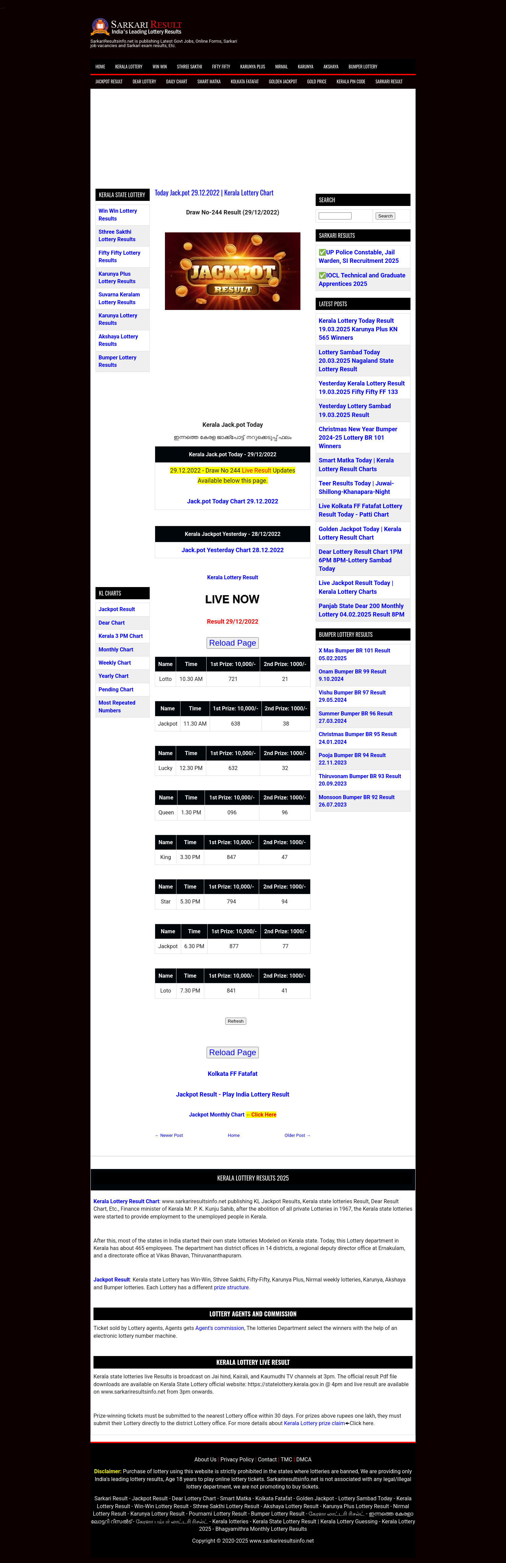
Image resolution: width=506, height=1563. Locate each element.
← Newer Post (169, 1135)
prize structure (231, 1287)
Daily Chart (176, 81)
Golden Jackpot (283, 81)
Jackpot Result (109, 81)
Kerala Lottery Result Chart (126, 1201)
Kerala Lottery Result (232, 577)
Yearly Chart (113, 676)
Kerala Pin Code (351, 81)
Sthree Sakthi (189, 66)
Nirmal (281, 66)
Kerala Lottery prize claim (314, 1423)
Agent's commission (219, 1328)
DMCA (304, 1459)
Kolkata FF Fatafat (233, 1073)
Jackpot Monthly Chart (217, 1114)
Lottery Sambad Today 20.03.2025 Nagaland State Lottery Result (356, 361)
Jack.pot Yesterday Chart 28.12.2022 (233, 550)
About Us (205, 1459)
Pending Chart (116, 689)
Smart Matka (209, 81)
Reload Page (232, 642)
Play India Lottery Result (256, 1094)
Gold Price (316, 81)
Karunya (306, 66)
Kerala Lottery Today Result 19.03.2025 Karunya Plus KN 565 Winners (358, 329)
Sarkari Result (389, 81)
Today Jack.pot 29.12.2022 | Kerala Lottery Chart (214, 192)
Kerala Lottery (128, 66)
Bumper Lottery (363, 66)
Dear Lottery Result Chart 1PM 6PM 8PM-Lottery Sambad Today (360, 560)
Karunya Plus (252, 66)
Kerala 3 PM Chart (121, 636)
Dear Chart (112, 623)
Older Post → (297, 1135)
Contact (267, 1459)
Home (100, 66)
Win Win (159, 66)
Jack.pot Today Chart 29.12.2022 (232, 501)
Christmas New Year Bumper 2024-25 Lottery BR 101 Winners (358, 437)
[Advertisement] (253, 141)
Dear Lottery (144, 81)
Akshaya (330, 66)
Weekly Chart (115, 663)
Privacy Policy (237, 1459)
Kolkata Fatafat (244, 81)
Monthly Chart (116, 649)
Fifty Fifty (221, 66)
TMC (286, 1459)
